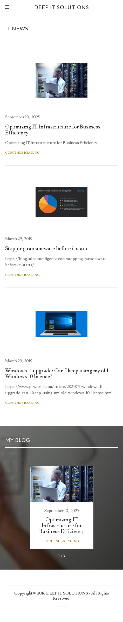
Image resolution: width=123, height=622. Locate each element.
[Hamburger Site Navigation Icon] (10, 7)
